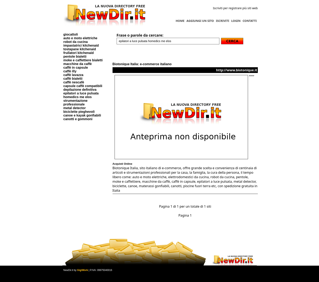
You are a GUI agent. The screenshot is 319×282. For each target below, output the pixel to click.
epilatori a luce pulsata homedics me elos (81, 95)
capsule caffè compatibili (82, 86)
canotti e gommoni (77, 119)
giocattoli (70, 34)
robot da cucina (75, 42)
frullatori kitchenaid (78, 53)
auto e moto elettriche (80, 38)
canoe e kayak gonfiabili (82, 115)
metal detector (74, 108)
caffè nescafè (73, 82)
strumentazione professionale (75, 102)
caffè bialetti (72, 78)
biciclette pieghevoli (79, 111)
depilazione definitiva (80, 89)
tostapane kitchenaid (79, 49)
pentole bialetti (75, 56)
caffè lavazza (73, 75)
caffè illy (70, 71)
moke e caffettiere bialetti (83, 60)
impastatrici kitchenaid (81, 45)
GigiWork (82, 270)
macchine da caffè (77, 64)
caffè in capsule (75, 67)
